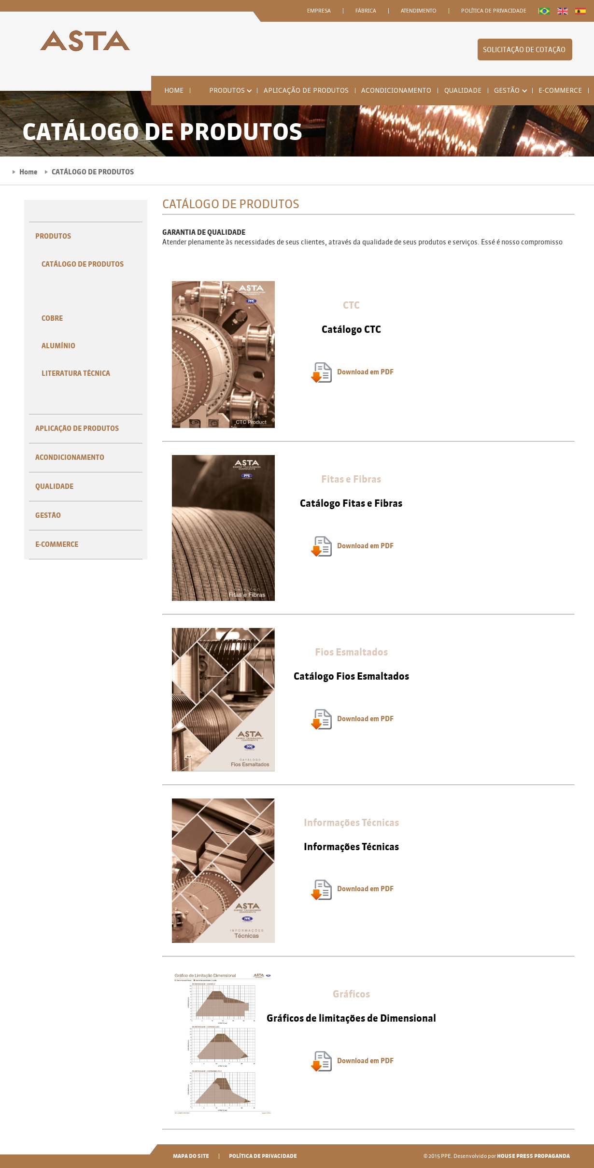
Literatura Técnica (76, 374)
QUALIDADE (462, 90)
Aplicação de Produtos (306, 90)
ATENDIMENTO (419, 11)
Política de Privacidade (493, 11)
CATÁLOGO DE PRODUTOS (83, 264)
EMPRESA (319, 11)
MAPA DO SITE (191, 1156)
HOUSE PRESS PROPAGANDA (533, 1156)
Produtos (53, 236)
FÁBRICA (365, 11)
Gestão (48, 516)
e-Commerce (560, 90)
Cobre (52, 318)
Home (174, 90)
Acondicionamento (396, 90)
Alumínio (58, 346)
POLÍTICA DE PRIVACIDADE (263, 1156)
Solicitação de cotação (525, 50)
